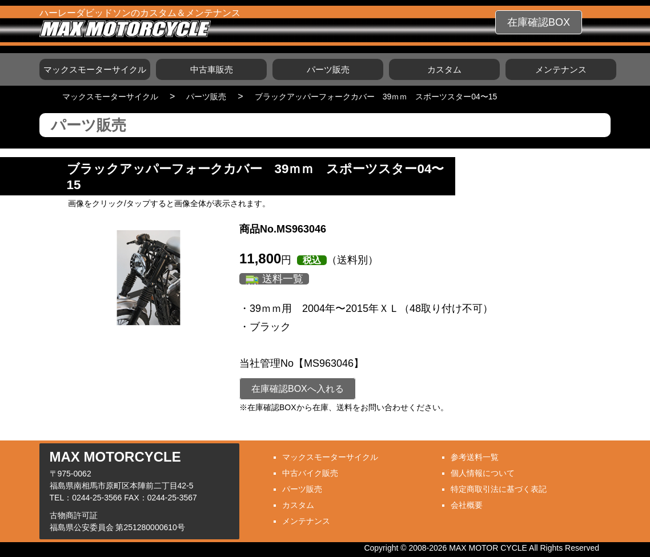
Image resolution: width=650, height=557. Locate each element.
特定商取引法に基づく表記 (499, 489)
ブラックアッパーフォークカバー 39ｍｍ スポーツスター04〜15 (376, 96)
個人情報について (483, 473)
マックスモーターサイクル (94, 69)
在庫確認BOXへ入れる (297, 389)
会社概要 (467, 505)
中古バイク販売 (310, 473)
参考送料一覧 (475, 457)
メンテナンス (561, 69)
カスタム (444, 69)
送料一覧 (282, 278)
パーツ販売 (328, 69)
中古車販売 (211, 69)
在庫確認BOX (538, 22)
